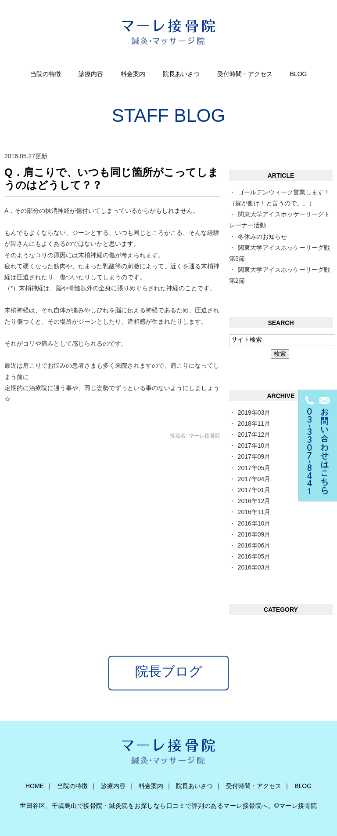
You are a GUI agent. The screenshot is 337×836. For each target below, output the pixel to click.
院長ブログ (168, 671)
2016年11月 (254, 511)
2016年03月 (254, 567)
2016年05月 (254, 556)
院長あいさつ (181, 73)
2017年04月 (254, 478)
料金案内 (133, 73)
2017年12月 (254, 434)
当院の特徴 (45, 73)
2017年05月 (254, 467)
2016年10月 (254, 523)
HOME (34, 785)
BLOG (298, 73)
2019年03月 (254, 412)
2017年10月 (254, 445)
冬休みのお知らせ (262, 236)
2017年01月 (254, 489)
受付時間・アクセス (244, 73)
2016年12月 (254, 500)
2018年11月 (254, 423)
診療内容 (91, 73)
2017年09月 (254, 456)
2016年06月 (254, 545)
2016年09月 (254, 534)
